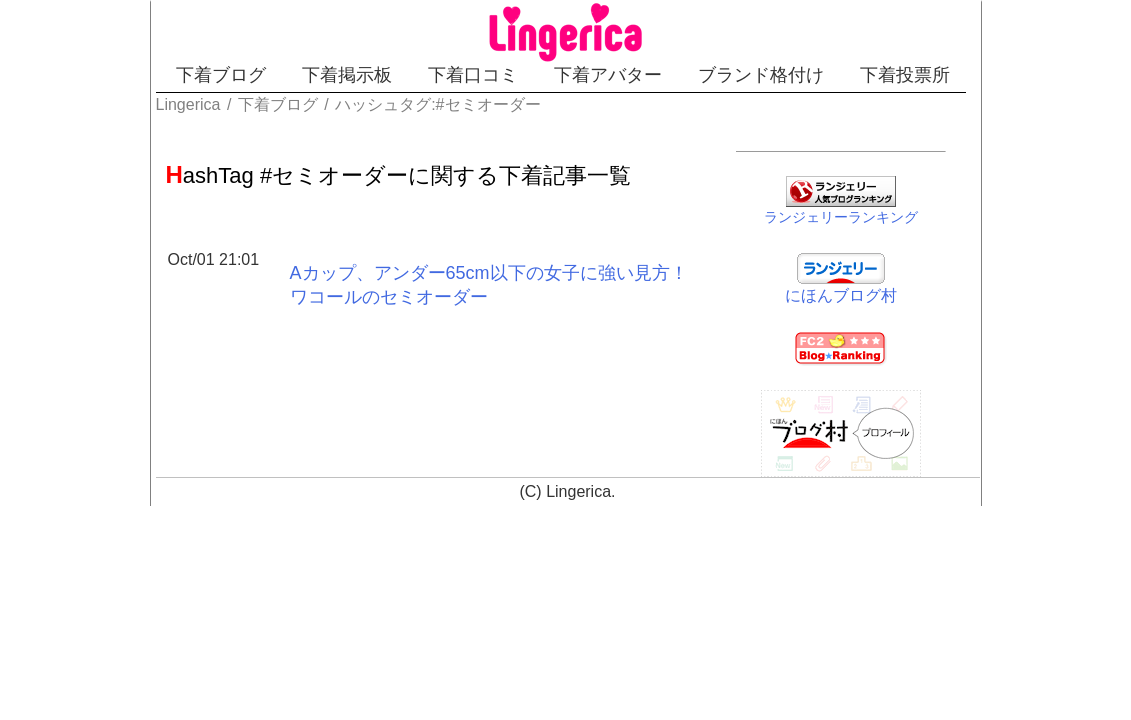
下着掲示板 (305, 75)
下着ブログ (144, 75)
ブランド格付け (824, 75)
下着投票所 (1003, 75)
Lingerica (578, 487)
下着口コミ (466, 75)
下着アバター (636, 75)
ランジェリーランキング (893, 213)
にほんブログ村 (893, 291)
